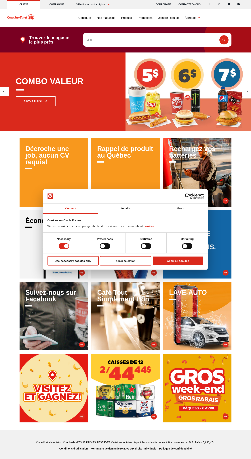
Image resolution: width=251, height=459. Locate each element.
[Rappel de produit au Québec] (125, 172)
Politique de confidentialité (175, 448)
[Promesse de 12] (125, 388)
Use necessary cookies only (73, 260)
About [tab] (180, 208)
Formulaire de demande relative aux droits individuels (123, 448)
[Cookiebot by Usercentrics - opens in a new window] (188, 196)
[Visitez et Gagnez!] (54, 388)
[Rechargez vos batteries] (197, 172)
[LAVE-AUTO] (197, 316)
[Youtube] (229, 4)
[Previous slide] (4, 91)
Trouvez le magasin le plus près (49, 39)
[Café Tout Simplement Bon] (125, 316)
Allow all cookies (178, 260)
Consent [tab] (70, 208)
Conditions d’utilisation (73, 448)
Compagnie (56, 4)
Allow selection (125, 260)
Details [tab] (125, 208)
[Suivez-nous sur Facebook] (54, 316)
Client (24, 4)
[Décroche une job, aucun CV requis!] (54, 172)
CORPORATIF (163, 4)
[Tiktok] (239, 4)
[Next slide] (246, 91)
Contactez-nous (189, 4)
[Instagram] (219, 4)
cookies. (149, 226)
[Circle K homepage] (21, 18)
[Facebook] (209, 4)
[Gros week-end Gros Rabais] (197, 388)
